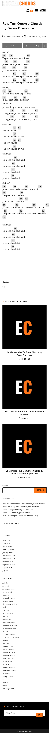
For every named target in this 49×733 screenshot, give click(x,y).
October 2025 (7, 561)
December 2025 (8, 555)
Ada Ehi (5, 583)
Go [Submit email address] (39, 715)
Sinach (5, 682)
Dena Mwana (7, 601)
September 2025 (8, 564)
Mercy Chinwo (8, 649)
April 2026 (6, 543)
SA (3, 679)
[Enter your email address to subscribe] (24, 713)
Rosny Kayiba (7, 676)
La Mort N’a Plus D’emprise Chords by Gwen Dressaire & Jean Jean (24, 472)
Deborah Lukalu (8, 598)
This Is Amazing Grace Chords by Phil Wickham (20, 506)
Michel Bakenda (8, 655)
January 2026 (7, 552)
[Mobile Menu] (40, 10)
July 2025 (5, 570)
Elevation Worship (9, 604)
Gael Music (6, 619)
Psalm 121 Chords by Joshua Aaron (16, 513)
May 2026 (6, 540)
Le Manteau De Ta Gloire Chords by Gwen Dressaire (24, 354)
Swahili (5, 685)
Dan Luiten (6, 595)
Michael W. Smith (9, 652)
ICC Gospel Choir (9, 634)
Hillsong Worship (9, 628)
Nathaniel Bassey (9, 670)
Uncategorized (8, 688)
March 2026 (7, 546)
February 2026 (8, 549)
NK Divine (6, 673)
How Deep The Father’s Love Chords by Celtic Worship (23, 503)
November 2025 (8, 558)
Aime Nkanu (7, 586)
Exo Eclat (5, 610)
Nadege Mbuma (8, 667)
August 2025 (7, 567)
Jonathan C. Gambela (10, 637)
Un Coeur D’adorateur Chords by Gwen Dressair (24, 413)
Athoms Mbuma (8, 589)
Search (5, 486)
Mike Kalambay (8, 658)
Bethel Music (7, 592)
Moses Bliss (7, 664)
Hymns (5, 631)
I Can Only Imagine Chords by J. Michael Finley (20, 515)
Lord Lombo (7, 643)
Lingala (5, 640)
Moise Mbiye (7, 661)
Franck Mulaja (7, 613)
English (5, 607)
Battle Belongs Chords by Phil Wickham (17, 509)
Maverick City (7, 646)
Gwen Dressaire (13, 36)
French (5, 616)
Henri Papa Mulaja (9, 625)
